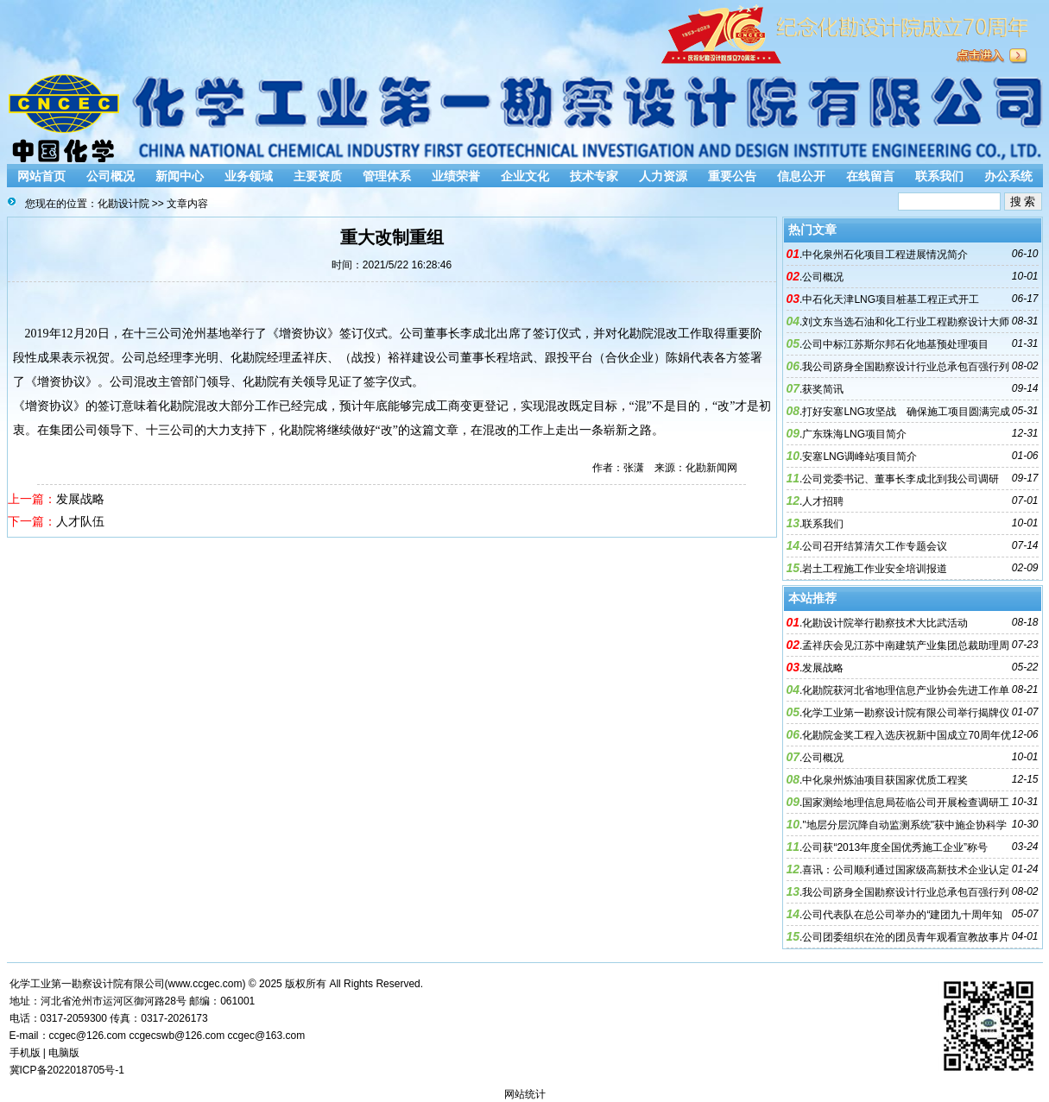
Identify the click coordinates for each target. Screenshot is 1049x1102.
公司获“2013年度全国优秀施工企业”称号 (895, 847)
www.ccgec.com (205, 984)
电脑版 (63, 1053)
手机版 (25, 1053)
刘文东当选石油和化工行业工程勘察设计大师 (905, 322)
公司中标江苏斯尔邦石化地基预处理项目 (895, 344)
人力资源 (663, 176)
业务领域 (248, 176)
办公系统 (1008, 176)
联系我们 (939, 176)
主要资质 (318, 176)
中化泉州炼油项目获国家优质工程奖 (885, 780)
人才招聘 (823, 501)
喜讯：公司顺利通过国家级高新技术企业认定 (905, 870)
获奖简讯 (823, 389)
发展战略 (80, 499)
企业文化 (525, 176)
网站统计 (525, 1094)
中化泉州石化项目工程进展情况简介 (885, 255)
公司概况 (110, 176)
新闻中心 (179, 176)
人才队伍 (80, 521)
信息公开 (801, 176)
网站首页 (41, 176)
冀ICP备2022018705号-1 (66, 1070)
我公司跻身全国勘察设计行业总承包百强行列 (905, 367)
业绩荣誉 (456, 176)
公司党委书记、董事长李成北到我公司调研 (900, 479)
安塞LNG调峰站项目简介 (859, 456)
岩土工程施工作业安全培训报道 (874, 569)
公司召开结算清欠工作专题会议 (874, 546)
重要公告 (732, 176)
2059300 (86, 1018)
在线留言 (870, 176)
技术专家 (594, 176)
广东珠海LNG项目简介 (854, 434)
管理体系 (387, 176)
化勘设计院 (123, 204)
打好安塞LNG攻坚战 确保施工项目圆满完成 (906, 412)
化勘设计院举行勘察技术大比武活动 (885, 623)
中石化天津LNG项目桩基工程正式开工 (890, 299)
